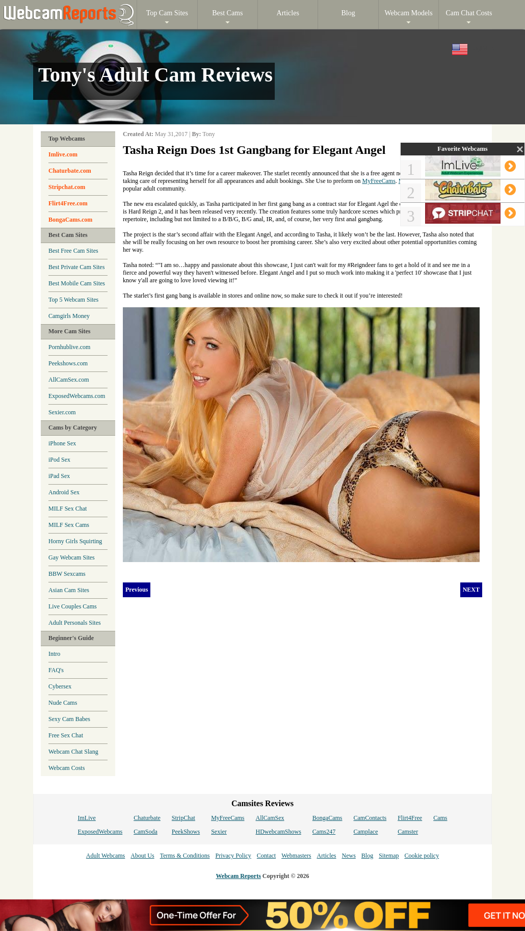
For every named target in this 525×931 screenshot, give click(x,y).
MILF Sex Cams (68, 524)
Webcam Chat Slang (73, 751)
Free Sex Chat (65, 735)
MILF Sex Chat (67, 508)
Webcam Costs (66, 768)
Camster (408, 831)
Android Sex (64, 492)
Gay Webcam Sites (71, 557)
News (348, 855)
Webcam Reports (238, 876)
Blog (367, 855)
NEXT (471, 589)
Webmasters (296, 855)
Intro (54, 653)
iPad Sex (59, 476)
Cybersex (59, 686)
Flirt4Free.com (68, 203)
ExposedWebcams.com (76, 396)
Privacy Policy (233, 855)
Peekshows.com (68, 363)
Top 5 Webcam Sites (73, 299)
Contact (266, 855)
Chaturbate (147, 817)
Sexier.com (62, 412)
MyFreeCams (379, 180)
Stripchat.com (66, 187)
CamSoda (146, 831)
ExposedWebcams (99, 831)
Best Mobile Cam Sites (76, 283)
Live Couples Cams (72, 606)
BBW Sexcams (67, 573)
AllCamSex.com (68, 379)
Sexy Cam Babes (69, 719)
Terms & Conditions (185, 855)
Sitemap (389, 855)
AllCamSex (270, 817)
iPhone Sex (62, 443)
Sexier (219, 831)
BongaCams (327, 817)
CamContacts (370, 817)
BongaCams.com (70, 219)
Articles (326, 855)
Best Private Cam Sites (76, 267)
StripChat (183, 817)
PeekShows (186, 831)
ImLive (86, 817)
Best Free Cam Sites (73, 250)
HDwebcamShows (278, 831)
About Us (142, 855)
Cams (440, 817)
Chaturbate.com (69, 170)
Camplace (366, 831)
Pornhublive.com (69, 347)
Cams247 (323, 831)
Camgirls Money (69, 316)
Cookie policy (421, 855)
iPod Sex (59, 459)
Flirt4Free (410, 817)
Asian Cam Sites (68, 590)
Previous (136, 589)
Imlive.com (62, 154)
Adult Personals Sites (74, 622)
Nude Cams (62, 702)
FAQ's (56, 670)
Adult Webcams (105, 855)
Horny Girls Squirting (75, 541)
